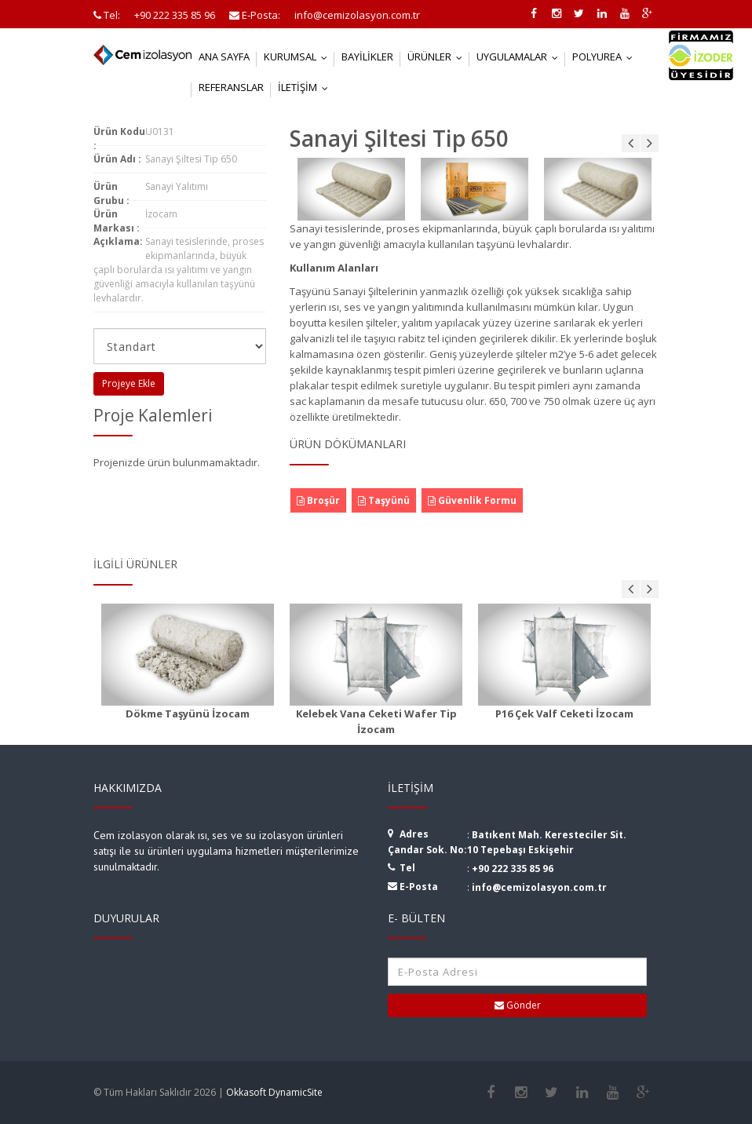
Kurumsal (299, 56)
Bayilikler (367, 56)
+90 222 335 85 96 (512, 868)
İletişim (306, 87)
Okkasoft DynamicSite (274, 1092)
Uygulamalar (520, 56)
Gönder (518, 1005)
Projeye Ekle (128, 383)
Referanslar (231, 87)
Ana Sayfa (224, 56)
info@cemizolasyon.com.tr (539, 887)
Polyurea (606, 56)
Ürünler (438, 56)
